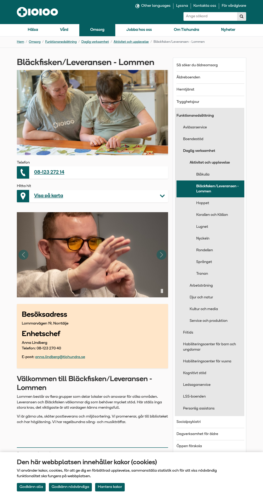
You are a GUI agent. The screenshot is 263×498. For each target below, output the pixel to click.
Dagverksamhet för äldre (197, 434)
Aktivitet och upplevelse (131, 42)
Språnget (204, 262)
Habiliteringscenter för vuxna (207, 361)
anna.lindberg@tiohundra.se (60, 357)
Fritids (188, 333)
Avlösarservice (195, 127)
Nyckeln (202, 239)
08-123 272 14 (49, 172)
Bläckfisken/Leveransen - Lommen (217, 188)
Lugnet (202, 227)
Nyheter (228, 30)
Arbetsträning (201, 286)
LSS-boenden (194, 397)
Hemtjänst (185, 90)
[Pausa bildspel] (162, 291)
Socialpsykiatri (188, 422)
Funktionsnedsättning (61, 42)
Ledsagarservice (197, 385)
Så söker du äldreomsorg (197, 65)
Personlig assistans (199, 409)
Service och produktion (208, 321)
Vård (64, 30)
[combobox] (210, 16)
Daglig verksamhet (95, 42)
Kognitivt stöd (194, 373)
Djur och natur (201, 297)
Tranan (202, 274)
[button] (92, 196)
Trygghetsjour (187, 102)
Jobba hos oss (139, 30)
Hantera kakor (110, 487)
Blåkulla (203, 175)
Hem (20, 42)
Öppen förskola (189, 446)
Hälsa (33, 30)
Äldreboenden (188, 77)
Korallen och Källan (212, 215)
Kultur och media (204, 309)
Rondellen (204, 250)
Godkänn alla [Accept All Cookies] (31, 487)
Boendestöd (193, 139)
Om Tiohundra (186, 30)
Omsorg (97, 30)
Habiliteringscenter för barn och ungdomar (209, 346)
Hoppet (202, 203)
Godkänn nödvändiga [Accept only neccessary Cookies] (70, 487)
